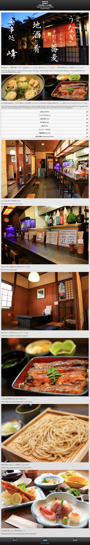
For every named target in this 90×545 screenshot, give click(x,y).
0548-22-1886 (45, 543)
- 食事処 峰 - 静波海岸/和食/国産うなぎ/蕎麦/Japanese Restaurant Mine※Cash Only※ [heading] (45, 5)
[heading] (45, 543)
